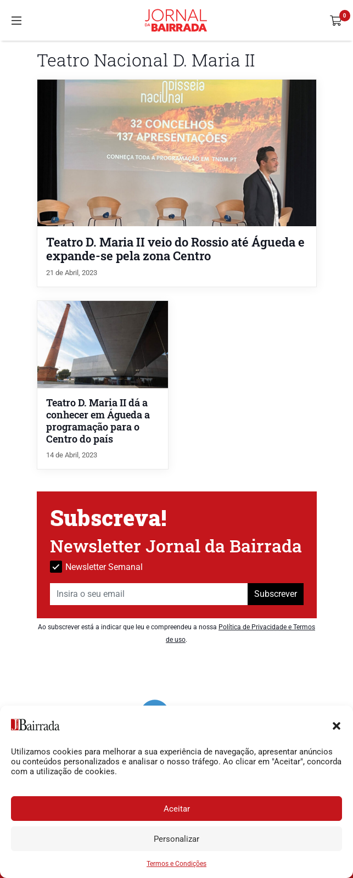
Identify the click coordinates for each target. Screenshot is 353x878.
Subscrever (275, 594)
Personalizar (176, 839)
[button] (336, 724)
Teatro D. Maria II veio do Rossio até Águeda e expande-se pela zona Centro (175, 249)
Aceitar (177, 809)
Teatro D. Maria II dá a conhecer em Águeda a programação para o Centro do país (98, 420)
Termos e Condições (176, 864)
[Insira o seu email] (149, 594)
